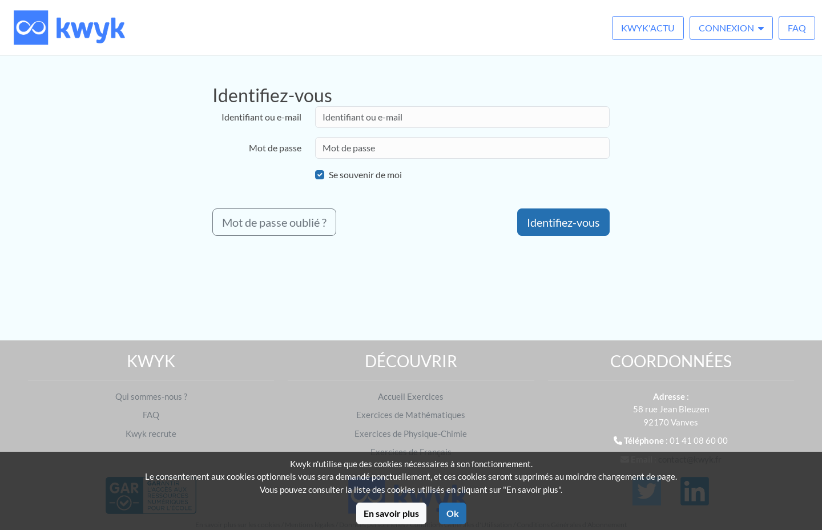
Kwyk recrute (151, 433)
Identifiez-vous (563, 222)
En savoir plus (391, 513)
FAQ (797, 27)
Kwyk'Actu (648, 27)
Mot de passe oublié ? (274, 222)
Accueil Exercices (411, 396)
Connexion (731, 27)
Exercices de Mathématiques (410, 414)
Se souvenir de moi (365, 174)
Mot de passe (275, 147)
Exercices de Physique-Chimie (410, 433)
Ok (452, 513)
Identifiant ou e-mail (261, 116)
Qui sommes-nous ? (151, 396)
